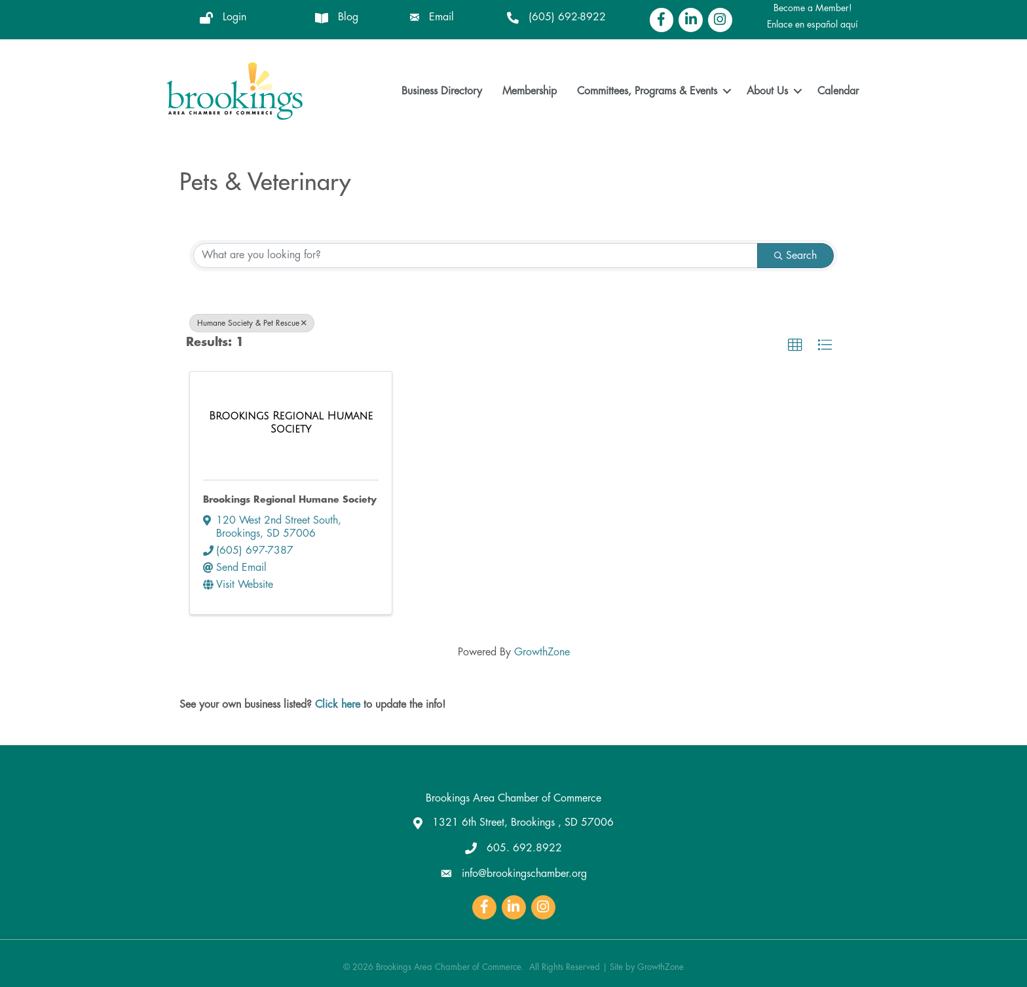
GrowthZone (542, 652)
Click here (337, 704)
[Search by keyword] (475, 254)
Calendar (838, 91)
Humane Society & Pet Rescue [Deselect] (252, 322)
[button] (795, 345)
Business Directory (441, 91)
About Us (767, 91)
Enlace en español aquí (812, 24)
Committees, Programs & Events (647, 91)
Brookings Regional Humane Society (290, 499)
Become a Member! (813, 7)
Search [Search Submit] (795, 255)
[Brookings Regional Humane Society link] (291, 422)
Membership (529, 91)
